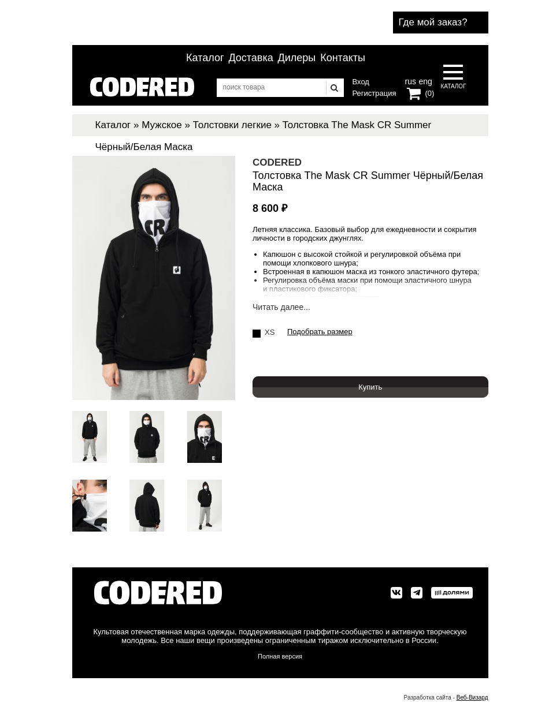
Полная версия (280, 656)
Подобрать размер (320, 332)
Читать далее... (281, 307)
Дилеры (297, 57)
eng (424, 80)
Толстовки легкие (232, 124)
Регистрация (374, 93)
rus (410, 80)
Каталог (205, 57)
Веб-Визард (472, 697)
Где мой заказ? (433, 22)
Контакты (342, 57)
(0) (430, 93)
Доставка (250, 57)
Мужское (161, 124)
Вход (361, 81)
